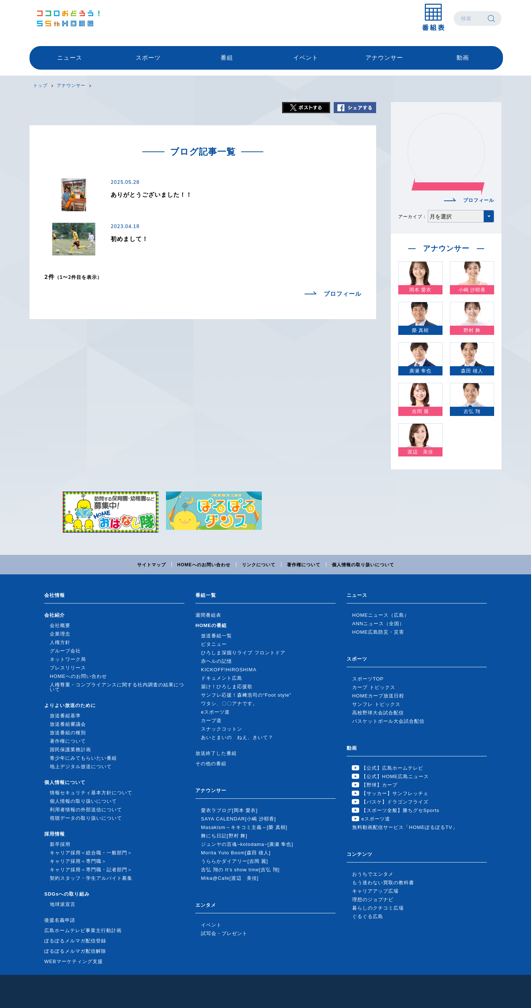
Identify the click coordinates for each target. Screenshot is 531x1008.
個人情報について (65, 782)
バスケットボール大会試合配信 (388, 721)
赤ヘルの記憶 (216, 661)
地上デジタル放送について (81, 766)
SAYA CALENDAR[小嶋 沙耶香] (238, 818)
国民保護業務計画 (70, 749)
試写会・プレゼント (224, 933)
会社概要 (60, 625)
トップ (40, 85)
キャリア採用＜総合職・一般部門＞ (91, 852)
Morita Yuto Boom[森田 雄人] (236, 852)
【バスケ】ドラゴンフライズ (394, 801)
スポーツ (148, 58)
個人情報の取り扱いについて (363, 564)
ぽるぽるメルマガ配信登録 (75, 940)
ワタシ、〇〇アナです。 (229, 703)
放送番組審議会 (68, 724)
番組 (227, 58)
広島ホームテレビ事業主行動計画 (83, 930)
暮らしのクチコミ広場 (378, 908)
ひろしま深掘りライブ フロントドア (243, 652)
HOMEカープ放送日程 (378, 695)
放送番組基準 (65, 715)
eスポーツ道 (215, 712)
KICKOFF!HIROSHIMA (229, 669)
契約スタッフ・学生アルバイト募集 (91, 878)
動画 (463, 58)
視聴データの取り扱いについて (86, 818)
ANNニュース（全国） (378, 623)
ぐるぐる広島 (367, 916)
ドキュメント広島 (221, 678)
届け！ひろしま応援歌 (227, 686)
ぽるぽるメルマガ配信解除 (75, 951)
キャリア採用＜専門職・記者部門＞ (91, 869)
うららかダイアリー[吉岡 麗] (234, 861)
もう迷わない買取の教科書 (383, 882)
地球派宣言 (63, 904)
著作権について (303, 564)
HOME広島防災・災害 (378, 632)
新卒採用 (60, 844)
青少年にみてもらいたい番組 (83, 758)
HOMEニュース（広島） (380, 615)
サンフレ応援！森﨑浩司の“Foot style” (246, 695)
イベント (305, 58)
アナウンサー (384, 58)
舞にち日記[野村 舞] (224, 835)
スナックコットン (221, 729)
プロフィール (342, 294)
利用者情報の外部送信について (86, 809)
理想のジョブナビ (372, 899)
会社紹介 (54, 615)
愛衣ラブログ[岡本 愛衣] (229, 810)
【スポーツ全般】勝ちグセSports (400, 810)
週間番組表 (208, 615)
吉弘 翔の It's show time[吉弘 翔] (240, 869)
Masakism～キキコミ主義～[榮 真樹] (244, 827)
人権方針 (60, 642)
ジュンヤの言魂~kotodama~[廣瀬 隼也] (247, 844)
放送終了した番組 (216, 753)
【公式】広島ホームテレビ (392, 768)
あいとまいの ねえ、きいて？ (237, 737)
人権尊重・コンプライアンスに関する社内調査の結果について (117, 687)
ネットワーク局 (68, 659)
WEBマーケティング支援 (73, 961)
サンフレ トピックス (376, 704)
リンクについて (258, 564)
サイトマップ (151, 564)
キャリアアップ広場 (375, 891)
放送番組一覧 (216, 635)
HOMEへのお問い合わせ (203, 564)
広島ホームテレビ (68, 18)
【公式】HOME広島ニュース (395, 776)
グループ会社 (65, 650)
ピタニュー (214, 644)
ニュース (69, 58)
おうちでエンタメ (372, 874)
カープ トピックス (373, 687)
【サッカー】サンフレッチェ (394, 793)
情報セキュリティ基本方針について (91, 792)
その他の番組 (210, 763)
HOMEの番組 (211, 625)
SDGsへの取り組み (67, 894)
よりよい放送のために (70, 705)
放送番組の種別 (68, 732)
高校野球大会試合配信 (378, 712)
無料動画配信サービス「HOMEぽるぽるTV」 (405, 827)
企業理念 (60, 633)
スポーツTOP (368, 678)
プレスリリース (68, 667)
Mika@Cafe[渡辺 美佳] (229, 878)
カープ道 (211, 720)
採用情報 (54, 834)
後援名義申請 (59, 920)
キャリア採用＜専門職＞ (78, 861)
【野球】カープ (379, 785)
